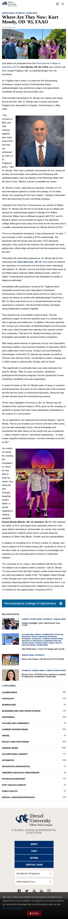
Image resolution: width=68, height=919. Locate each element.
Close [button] (35, 913)
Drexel (34, 736)
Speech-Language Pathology (34, 797)
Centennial (34, 717)
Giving (34, 857)
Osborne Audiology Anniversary (34, 773)
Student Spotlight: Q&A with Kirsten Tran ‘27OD (41, 624)
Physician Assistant (34, 779)
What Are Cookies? (12, 908)
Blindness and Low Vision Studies (34, 711)
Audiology (34, 699)
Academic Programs (28, 873)
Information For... (26, 881)
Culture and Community (34, 723)
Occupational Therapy (34, 754)
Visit (34, 851)
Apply (34, 844)
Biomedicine (34, 705)
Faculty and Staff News (34, 742)
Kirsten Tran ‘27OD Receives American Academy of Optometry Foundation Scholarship (44, 675)
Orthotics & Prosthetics (34, 766)
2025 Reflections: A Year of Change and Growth (43, 649)
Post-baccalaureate (34, 785)
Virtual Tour (34, 864)
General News (34, 748)
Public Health (34, 791)
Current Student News (34, 729)
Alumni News (34, 692)
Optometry (34, 760)
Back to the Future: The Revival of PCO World (43, 659)
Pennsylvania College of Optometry (30, 603)
